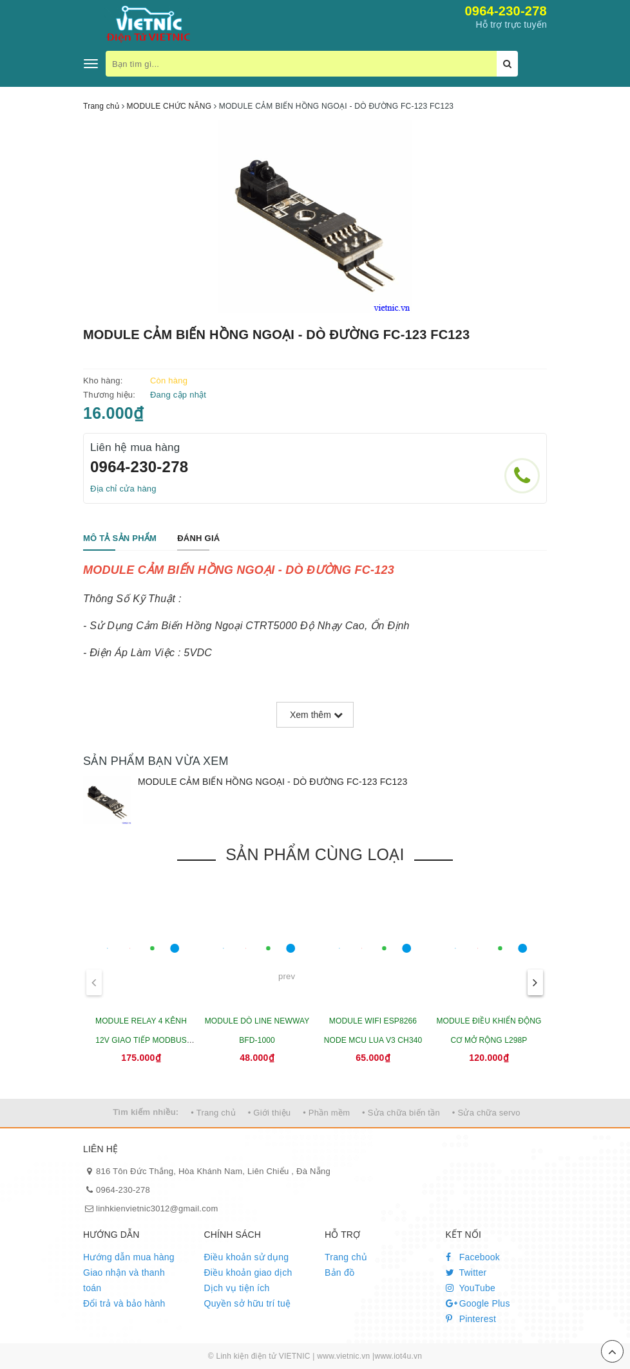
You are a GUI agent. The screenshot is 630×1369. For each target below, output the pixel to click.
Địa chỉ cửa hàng (123, 488)
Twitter (466, 1272)
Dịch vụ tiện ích (237, 1288)
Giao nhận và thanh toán (124, 1280)
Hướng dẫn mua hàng (129, 1257)
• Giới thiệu (269, 1112)
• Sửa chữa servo (486, 1112)
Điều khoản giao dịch (248, 1272)
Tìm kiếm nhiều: (145, 1112)
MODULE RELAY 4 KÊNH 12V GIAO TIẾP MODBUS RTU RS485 (141, 1040)
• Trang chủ (213, 1112)
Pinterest (471, 1319)
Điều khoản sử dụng (246, 1257)
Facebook (473, 1257)
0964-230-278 (505, 11)
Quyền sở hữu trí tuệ (247, 1303)
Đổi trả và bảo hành (124, 1303)
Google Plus (478, 1303)
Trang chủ (346, 1257)
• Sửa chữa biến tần (401, 1112)
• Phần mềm (326, 1112)
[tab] (120, 538)
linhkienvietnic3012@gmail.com (157, 1208)
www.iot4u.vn (398, 1356)
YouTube (471, 1288)
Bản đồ (339, 1272)
